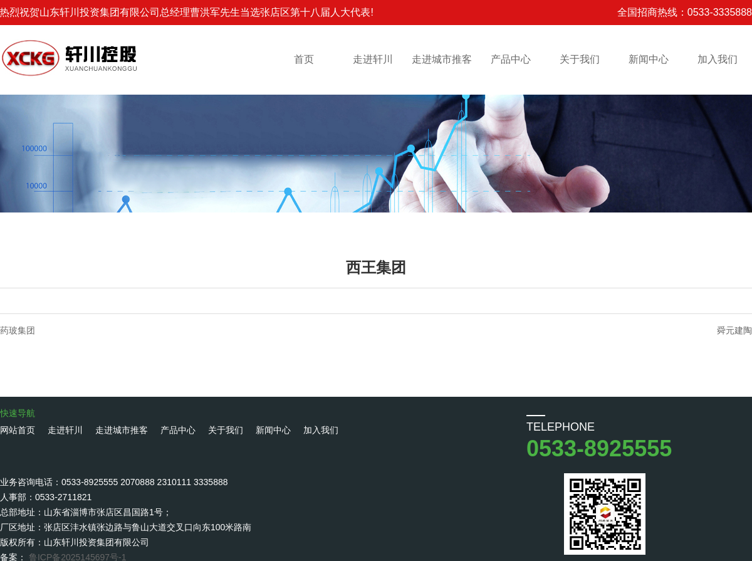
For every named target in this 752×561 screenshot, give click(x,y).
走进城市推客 (442, 59)
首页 (304, 59)
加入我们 (717, 59)
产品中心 (511, 59)
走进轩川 (373, 59)
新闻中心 (649, 59)
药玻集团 (17, 330)
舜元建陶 (734, 330)
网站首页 (17, 430)
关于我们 (580, 59)
